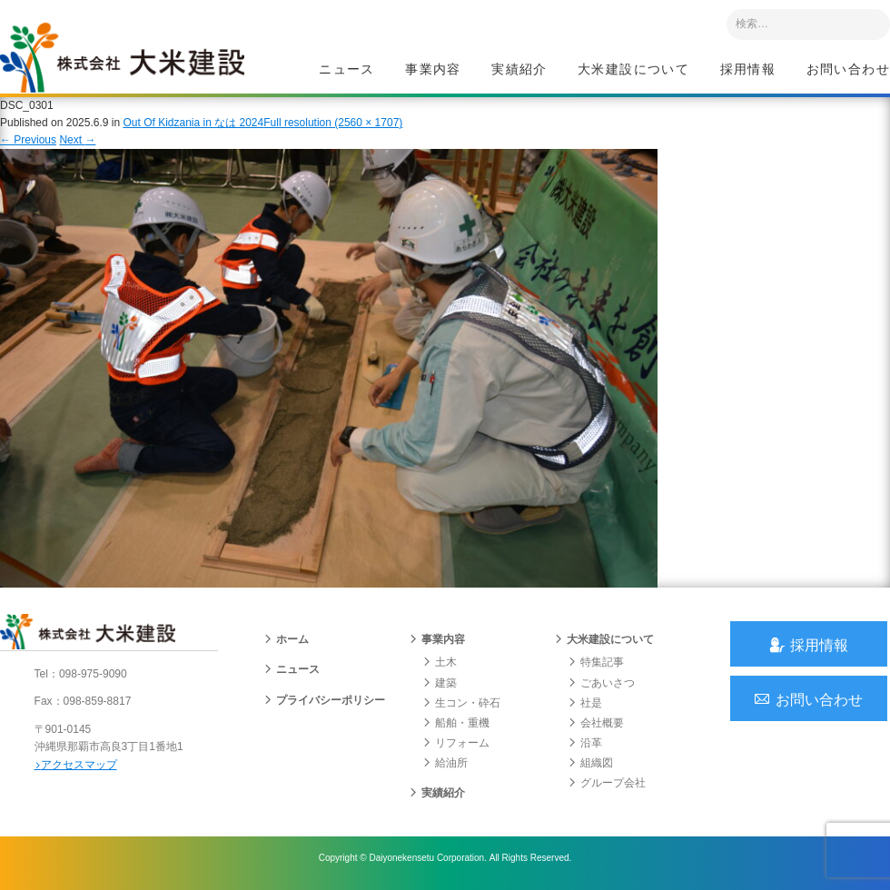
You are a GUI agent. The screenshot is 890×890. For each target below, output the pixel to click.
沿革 (585, 748)
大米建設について (633, 69)
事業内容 (433, 69)
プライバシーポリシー (324, 705)
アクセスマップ (77, 769)
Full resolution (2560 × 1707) (332, 126)
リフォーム (456, 748)
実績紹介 (519, 69)
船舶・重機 (456, 728)
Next (77, 143)
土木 (439, 667)
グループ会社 (607, 789)
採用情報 (748, 69)
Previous (28, 143)
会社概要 (596, 728)
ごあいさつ (601, 688)
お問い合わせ (848, 69)
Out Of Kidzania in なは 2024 (193, 126)
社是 (585, 708)
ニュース (347, 69)
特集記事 (596, 667)
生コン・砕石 (461, 708)
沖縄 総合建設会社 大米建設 (126, 60)
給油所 (445, 768)
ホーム (286, 644)
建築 (439, 688)
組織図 (590, 768)
